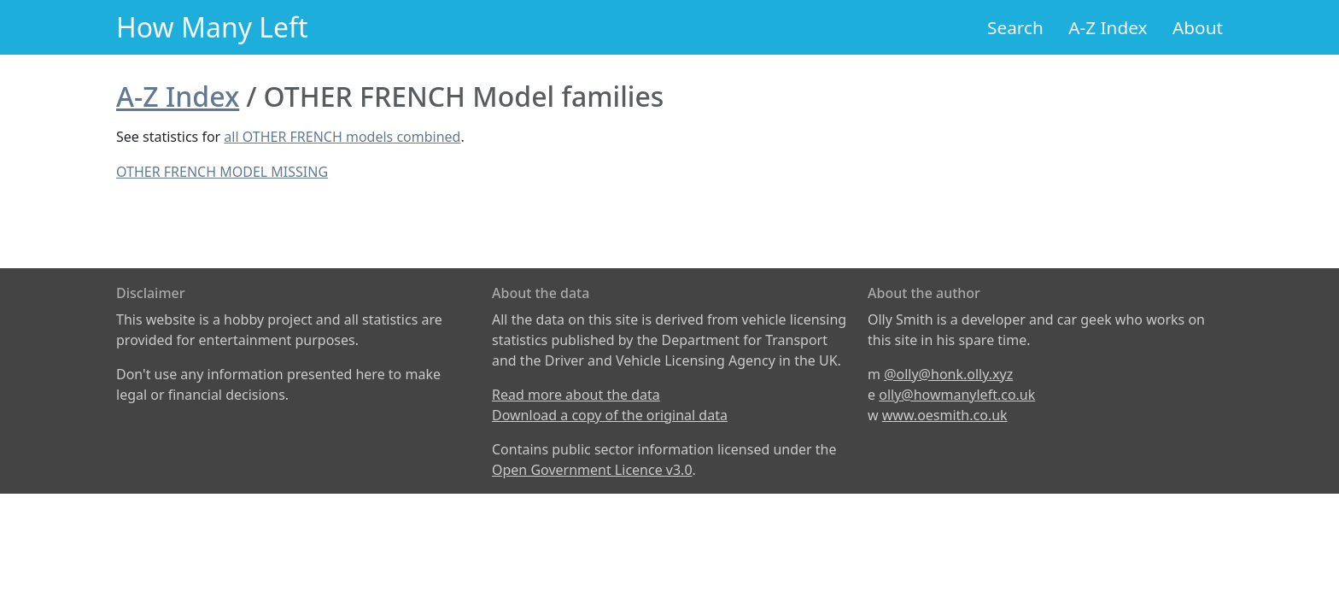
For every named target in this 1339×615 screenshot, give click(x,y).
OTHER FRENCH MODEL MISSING (222, 171)
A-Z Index (1107, 27)
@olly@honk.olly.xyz (948, 374)
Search (1015, 27)
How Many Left (212, 27)
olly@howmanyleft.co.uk (957, 394)
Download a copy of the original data (610, 415)
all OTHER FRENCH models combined (342, 136)
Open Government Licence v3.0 (592, 469)
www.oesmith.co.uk (945, 415)
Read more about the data (576, 394)
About (1197, 27)
